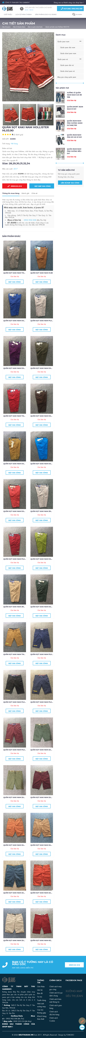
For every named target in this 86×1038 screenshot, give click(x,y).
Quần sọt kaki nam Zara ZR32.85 (18, 852)
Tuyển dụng (41, 1000)
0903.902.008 (30, 226)
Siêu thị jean (6, 27)
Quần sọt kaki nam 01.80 (41, 279)
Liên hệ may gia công (70, 189)
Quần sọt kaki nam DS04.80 (43, 470)
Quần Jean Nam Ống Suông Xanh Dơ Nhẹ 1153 (74, 130)
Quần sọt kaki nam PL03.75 (15, 709)
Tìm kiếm (78, 14)
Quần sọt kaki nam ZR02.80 (42, 518)
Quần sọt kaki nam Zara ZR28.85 (18, 947)
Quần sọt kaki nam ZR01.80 (15, 613)
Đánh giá (25, 200)
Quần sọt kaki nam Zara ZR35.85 (45, 756)
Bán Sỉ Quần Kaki (19, 27)
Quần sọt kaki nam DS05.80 (15, 470)
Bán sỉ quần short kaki (35, 27)
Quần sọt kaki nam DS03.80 (15, 518)
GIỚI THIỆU (8, 14)
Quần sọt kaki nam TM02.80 (16, 423)
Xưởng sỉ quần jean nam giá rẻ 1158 (74, 101)
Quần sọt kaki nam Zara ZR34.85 (18, 804)
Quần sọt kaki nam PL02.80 (42, 327)
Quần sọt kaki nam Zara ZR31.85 (45, 852)
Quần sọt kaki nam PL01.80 (15, 566)
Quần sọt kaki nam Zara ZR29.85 (45, 899)
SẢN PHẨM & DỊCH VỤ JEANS (45, 14)
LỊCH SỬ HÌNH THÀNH (23, 14)
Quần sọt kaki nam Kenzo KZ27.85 (45, 947)
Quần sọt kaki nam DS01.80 (42, 613)
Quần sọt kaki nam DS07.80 (15, 327)
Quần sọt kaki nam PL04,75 (42, 661)
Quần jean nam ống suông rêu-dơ (74, 158)
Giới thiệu (41, 986)
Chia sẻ (34, 200)
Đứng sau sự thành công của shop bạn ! (69, 2)
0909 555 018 (74, 971)
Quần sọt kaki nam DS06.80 (16, 375)
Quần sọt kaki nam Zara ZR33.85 (45, 804)
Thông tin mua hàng (10, 200)
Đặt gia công (15, 288)
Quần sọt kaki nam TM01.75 (15, 661)
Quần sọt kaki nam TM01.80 (15, 279)
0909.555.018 (15, 186)
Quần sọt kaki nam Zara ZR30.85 (18, 899)
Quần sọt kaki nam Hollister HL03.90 (57, 27)
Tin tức (39, 996)
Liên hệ (39, 990)
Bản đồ (40, 993)
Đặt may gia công (42, 186)
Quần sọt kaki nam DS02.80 (43, 566)
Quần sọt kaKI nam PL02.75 (42, 709)
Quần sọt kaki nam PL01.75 (15, 756)
